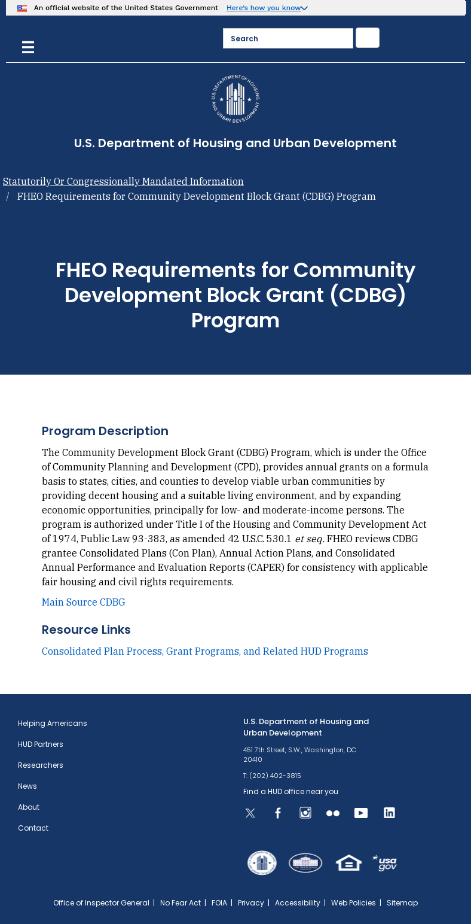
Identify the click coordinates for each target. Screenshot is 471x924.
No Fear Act (180, 903)
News (27, 786)
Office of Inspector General (101, 903)
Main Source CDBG (84, 602)
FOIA (219, 903)
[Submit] (368, 38)
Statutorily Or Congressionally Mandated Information (123, 181)
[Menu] (28, 46)
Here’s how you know (264, 8)
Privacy (251, 903)
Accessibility (297, 903)
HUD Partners (40, 744)
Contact (33, 828)
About (28, 807)
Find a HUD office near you (290, 791)
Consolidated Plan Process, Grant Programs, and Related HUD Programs (205, 651)
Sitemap (402, 903)
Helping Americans (52, 723)
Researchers (40, 765)
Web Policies (353, 903)
